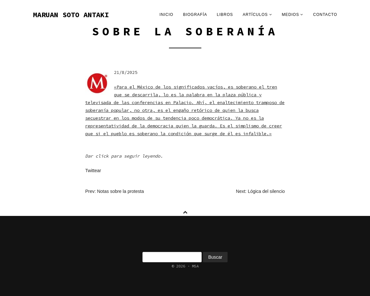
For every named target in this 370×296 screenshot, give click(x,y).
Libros (225, 14)
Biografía (195, 14)
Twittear (93, 170)
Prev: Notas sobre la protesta (114, 191)
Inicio (167, 14)
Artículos (257, 14)
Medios (293, 14)
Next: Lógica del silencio (260, 191)
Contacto (325, 14)
